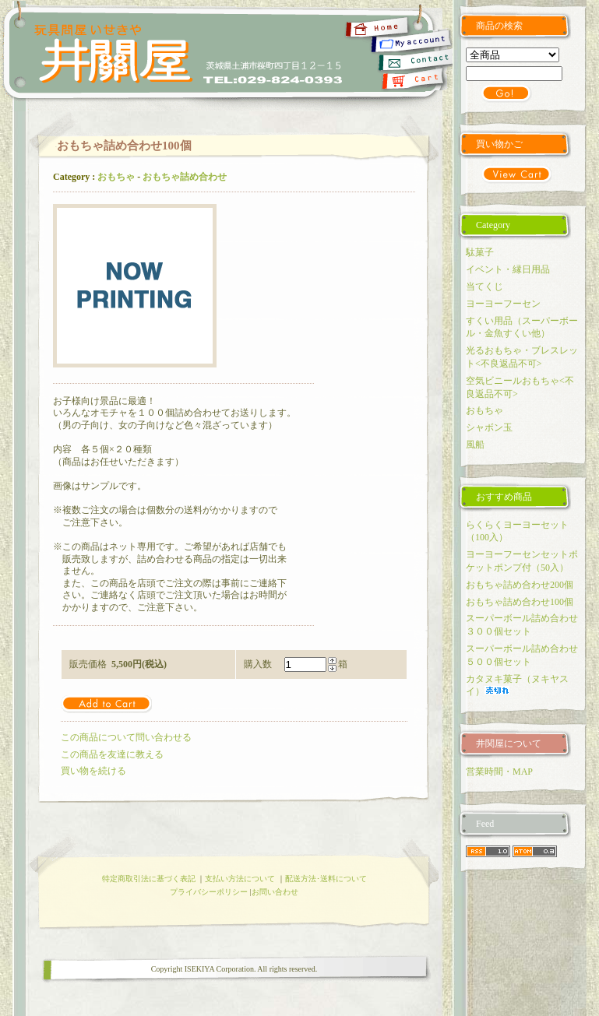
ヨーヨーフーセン (503, 303)
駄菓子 (480, 252)
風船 (475, 444)
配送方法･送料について (326, 878)
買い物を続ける (93, 770)
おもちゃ (116, 176)
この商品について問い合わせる (126, 737)
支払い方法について (240, 878)
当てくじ (484, 286)
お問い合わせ (275, 892)
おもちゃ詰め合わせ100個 (519, 601)
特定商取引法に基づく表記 (149, 878)
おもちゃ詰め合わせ (185, 176)
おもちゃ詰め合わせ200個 (519, 584)
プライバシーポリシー (209, 892)
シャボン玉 (489, 427)
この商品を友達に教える (112, 754)
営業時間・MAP (499, 771)
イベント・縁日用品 (508, 269)
